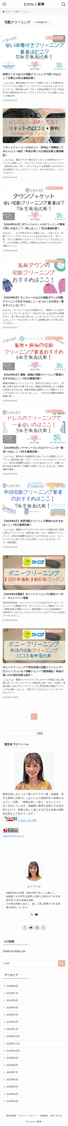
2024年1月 (12, 1029)
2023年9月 (12, 1058)
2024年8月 (12, 986)
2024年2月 (12, 1022)
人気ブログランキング (13, 836)
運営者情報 (11, 1116)
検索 (40, 733)
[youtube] (36, 914)
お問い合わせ (56, 1116)
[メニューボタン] (4, 4)
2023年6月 (12, 1079)
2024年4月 (12, 1007)
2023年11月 (13, 1043)
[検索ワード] (34, 963)
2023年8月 (12, 1065)
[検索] (43, 927)
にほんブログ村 (19, 820)
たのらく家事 (34, 4)
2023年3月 (12, 1101)
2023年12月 (13, 1036)
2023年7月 (12, 1072)
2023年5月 (12, 1086)
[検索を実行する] (61, 963)
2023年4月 (12, 1094)
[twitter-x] (32, 914)
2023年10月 (13, 1050)
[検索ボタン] (63, 4)
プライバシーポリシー (28, 1116)
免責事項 (44, 1116)
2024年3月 (12, 1014)
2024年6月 (12, 1000)
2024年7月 (12, 993)
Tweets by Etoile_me (14, 951)
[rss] (37, 927)
